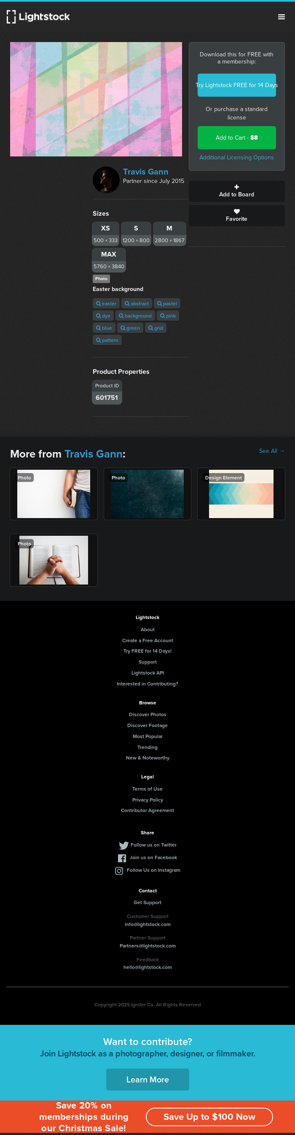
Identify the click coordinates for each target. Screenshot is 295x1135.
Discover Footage (147, 725)
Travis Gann (146, 171)
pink (168, 315)
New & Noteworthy (147, 757)
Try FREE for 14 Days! (147, 650)
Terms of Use (147, 788)
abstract (137, 303)
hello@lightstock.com (147, 967)
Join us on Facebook (153, 857)
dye (103, 315)
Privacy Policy (147, 799)
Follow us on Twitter (154, 844)
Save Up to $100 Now (209, 1117)
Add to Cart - (237, 137)
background (135, 315)
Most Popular (148, 736)
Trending (147, 747)
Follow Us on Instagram (153, 869)
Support (148, 661)
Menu (281, 17)
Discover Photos (147, 714)
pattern (107, 340)
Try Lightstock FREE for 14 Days (237, 85)
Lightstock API (147, 672)
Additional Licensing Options (236, 157)
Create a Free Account (147, 640)
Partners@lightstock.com (148, 945)
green (130, 327)
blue (104, 327)
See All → (272, 451)
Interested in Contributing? (147, 683)
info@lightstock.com (148, 924)
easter (106, 303)
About (148, 629)
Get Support (147, 902)
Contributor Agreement (147, 810)
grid (155, 327)
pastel (167, 303)
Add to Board (237, 191)
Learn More (147, 1079)
